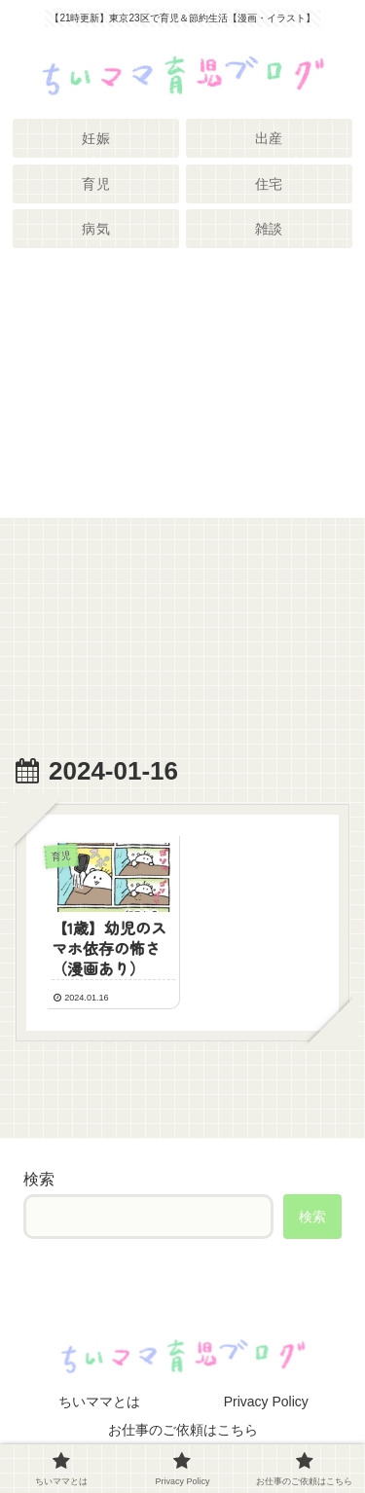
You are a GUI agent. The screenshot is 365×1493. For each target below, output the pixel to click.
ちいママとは (99, 1401)
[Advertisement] (182, 391)
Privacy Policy (266, 1401)
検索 (39, 1179)
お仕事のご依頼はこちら (183, 1430)
